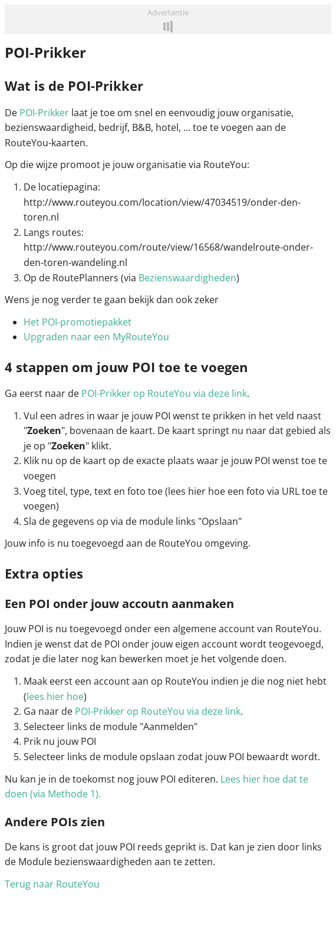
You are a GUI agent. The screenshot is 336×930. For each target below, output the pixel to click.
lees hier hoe (55, 696)
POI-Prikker (44, 112)
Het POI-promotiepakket (77, 322)
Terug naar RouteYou (52, 884)
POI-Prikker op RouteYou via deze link (164, 393)
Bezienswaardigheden (187, 277)
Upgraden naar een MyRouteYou (96, 336)
